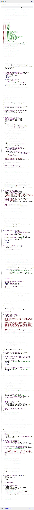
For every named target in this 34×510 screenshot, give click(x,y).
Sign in (32, 1)
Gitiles (6, 508)
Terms (11, 508)
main (8, 4)
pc (11, 4)
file (20, 7)
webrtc (2, 4)
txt (30, 508)
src (5, 4)
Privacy (8, 508)
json (32, 508)
